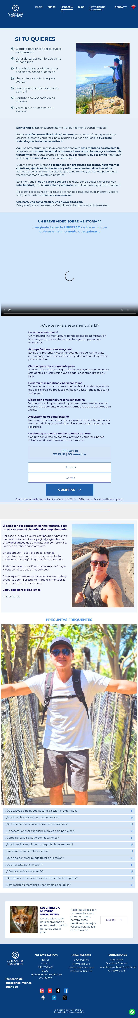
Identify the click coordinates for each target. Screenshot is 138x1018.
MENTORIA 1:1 (67, 8)
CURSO (52, 7)
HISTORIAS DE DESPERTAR (97, 8)
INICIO (38, 7)
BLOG (81, 7)
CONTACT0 (121, 7)
